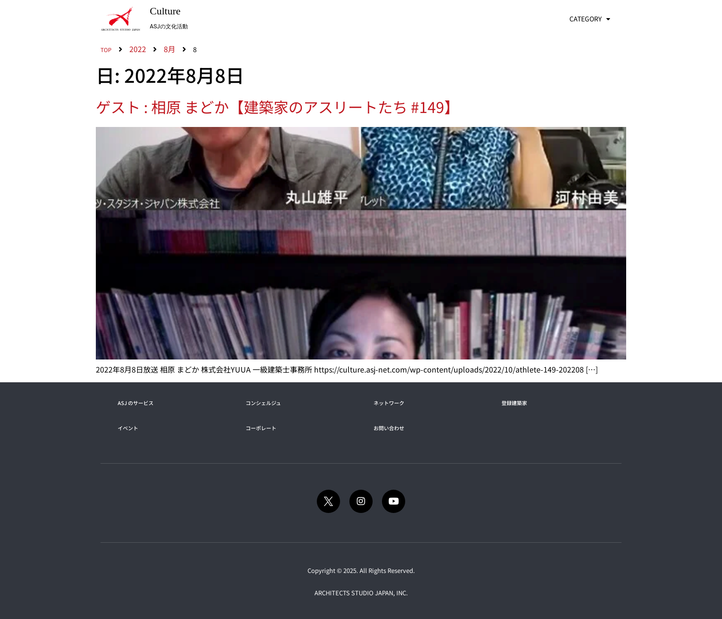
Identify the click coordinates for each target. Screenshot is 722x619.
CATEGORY (589, 19)
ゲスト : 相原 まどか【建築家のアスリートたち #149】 (277, 106)
